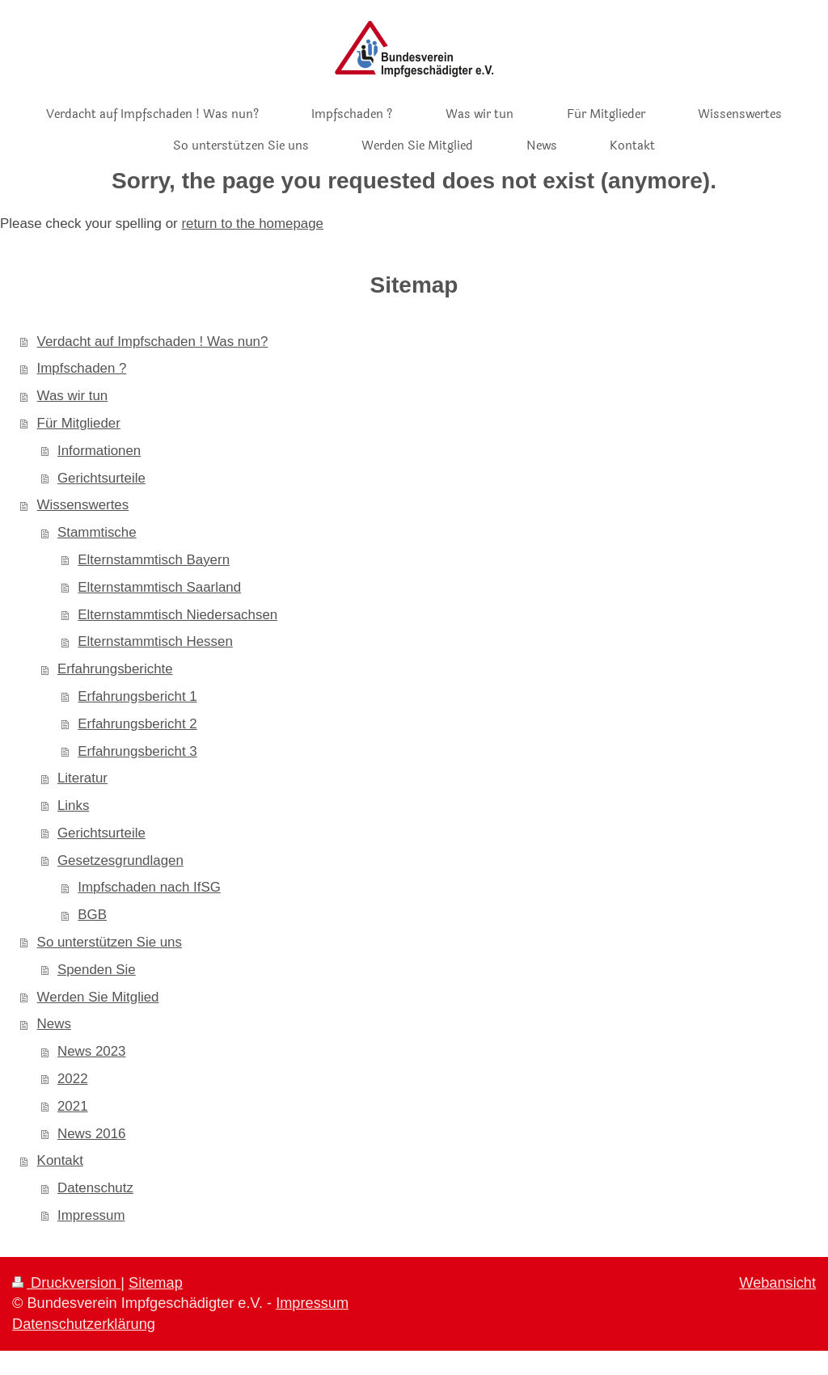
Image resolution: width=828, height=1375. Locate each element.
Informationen (99, 450)
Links (73, 805)
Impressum (91, 1215)
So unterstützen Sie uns (109, 942)
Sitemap (156, 1283)
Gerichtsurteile (101, 478)
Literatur (82, 778)
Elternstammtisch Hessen (155, 641)
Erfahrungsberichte (115, 669)
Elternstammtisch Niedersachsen (177, 614)
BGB (92, 914)
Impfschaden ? (82, 368)
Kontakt (60, 1160)
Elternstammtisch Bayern (154, 559)
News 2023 (91, 1051)
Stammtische (97, 532)
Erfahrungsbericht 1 (137, 696)
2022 (72, 1078)
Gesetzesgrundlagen (120, 860)
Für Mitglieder (78, 423)
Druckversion (66, 1283)
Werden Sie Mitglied (98, 997)
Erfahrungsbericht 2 (137, 724)
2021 (72, 1106)
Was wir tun (72, 395)
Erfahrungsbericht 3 (137, 751)
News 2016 (91, 1133)
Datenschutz (95, 1188)
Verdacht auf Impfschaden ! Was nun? (152, 341)
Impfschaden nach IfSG (149, 887)
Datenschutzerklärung (83, 1324)
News (54, 1023)
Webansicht (777, 1283)
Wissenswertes (83, 504)
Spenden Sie (96, 969)
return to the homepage (252, 223)
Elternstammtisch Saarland (159, 587)
